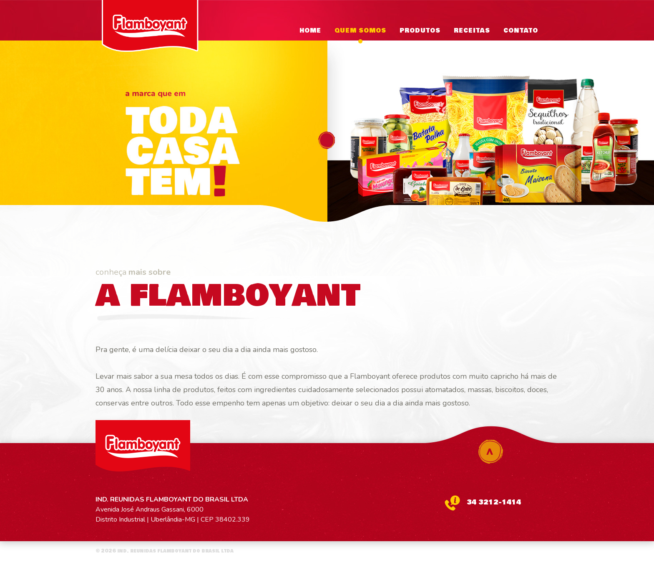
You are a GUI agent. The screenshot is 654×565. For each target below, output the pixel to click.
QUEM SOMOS (360, 30)
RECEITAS (472, 30)
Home (310, 30)
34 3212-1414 (494, 502)
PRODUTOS (420, 30)
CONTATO (520, 30)
